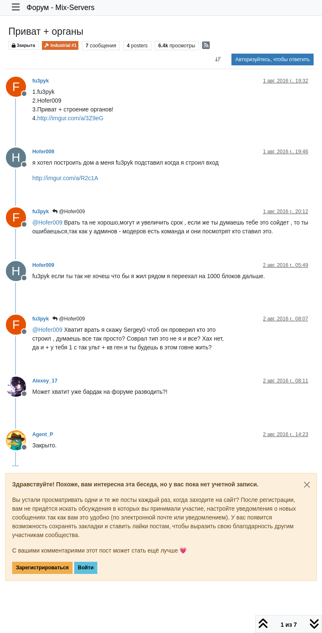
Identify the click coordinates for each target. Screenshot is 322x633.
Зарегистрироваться (42, 568)
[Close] (307, 484)
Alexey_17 (44, 381)
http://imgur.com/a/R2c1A (65, 178)
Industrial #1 (60, 45)
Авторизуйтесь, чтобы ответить (272, 59)
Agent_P (42, 434)
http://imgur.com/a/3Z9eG (70, 118)
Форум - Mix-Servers (60, 7)
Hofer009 (43, 152)
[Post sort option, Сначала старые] (218, 59)
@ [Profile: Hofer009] (47, 222)
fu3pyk (40, 81)
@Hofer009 (68, 211)
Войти (85, 568)
